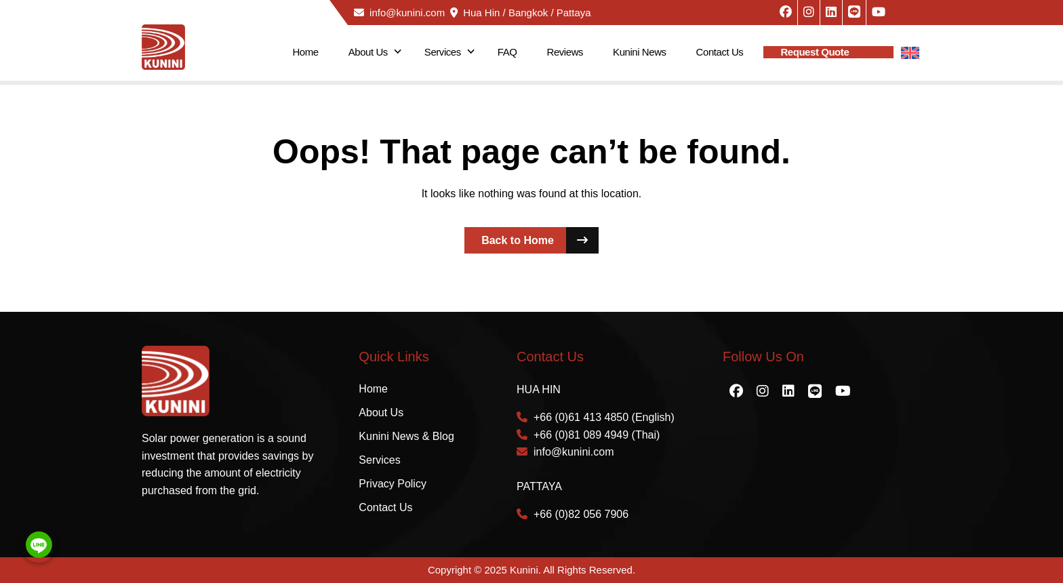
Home (305, 52)
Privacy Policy (392, 483)
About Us (368, 52)
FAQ (507, 52)
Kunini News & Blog (406, 436)
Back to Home (540, 240)
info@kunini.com (399, 12)
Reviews (565, 52)
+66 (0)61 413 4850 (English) (596, 417)
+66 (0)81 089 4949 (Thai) (588, 435)
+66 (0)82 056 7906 (572, 514)
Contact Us (720, 52)
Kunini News (639, 52)
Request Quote (814, 52)
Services (442, 52)
